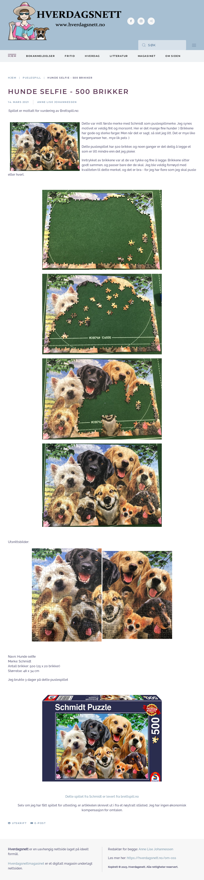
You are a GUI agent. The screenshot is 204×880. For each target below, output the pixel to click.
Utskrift (17, 823)
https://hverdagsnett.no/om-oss (151, 858)
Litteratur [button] (119, 55)
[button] (194, 45)
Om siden (172, 55)
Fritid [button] (70, 55)
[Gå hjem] (64, 21)
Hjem (12, 55)
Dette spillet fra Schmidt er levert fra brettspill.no (102, 796)
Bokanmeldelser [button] (40, 55)
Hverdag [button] (92, 55)
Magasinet (147, 55)
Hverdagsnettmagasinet (26, 863)
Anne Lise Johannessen (156, 849)
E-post (38, 823)
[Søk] (162, 45)
